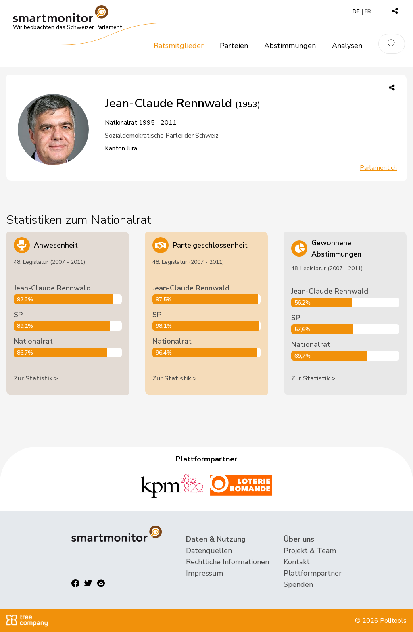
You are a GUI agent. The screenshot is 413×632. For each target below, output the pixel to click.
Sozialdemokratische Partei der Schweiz (162, 135)
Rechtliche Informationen (227, 562)
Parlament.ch (378, 167)
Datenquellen (209, 550)
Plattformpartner (313, 573)
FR (368, 11)
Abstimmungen (290, 45)
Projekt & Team (310, 550)
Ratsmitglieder (179, 45)
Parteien (234, 45)
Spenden (298, 584)
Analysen (347, 45)
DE (356, 11)
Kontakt (297, 562)
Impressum (204, 573)
